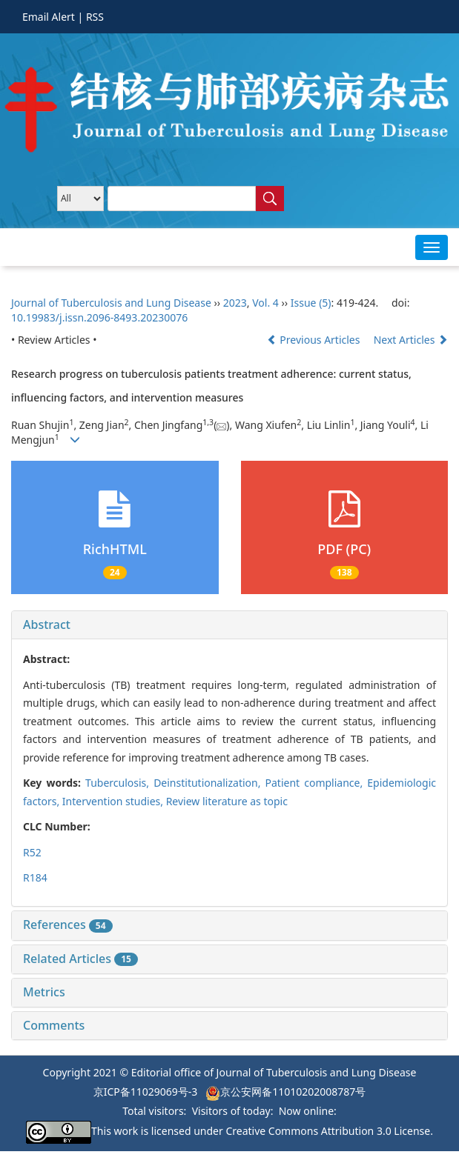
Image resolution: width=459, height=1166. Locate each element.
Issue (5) (311, 303)
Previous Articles (315, 340)
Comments (54, 1025)
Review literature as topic (227, 801)
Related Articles (80, 958)
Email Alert (48, 17)
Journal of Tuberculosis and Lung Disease (112, 303)
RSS (95, 17)
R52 (32, 852)
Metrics (44, 992)
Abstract (46, 624)
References (68, 924)
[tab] (229, 625)
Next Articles (411, 340)
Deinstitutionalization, (209, 783)
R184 (35, 877)
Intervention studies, (114, 801)
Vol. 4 (265, 303)
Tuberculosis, (119, 783)
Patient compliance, (316, 783)
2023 (235, 303)
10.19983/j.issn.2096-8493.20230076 (99, 317)
